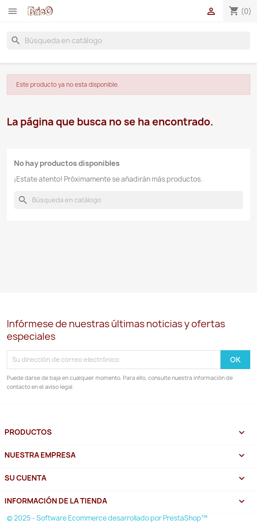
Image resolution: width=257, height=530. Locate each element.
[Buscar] (128, 40)
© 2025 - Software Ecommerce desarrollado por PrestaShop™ (107, 518)
